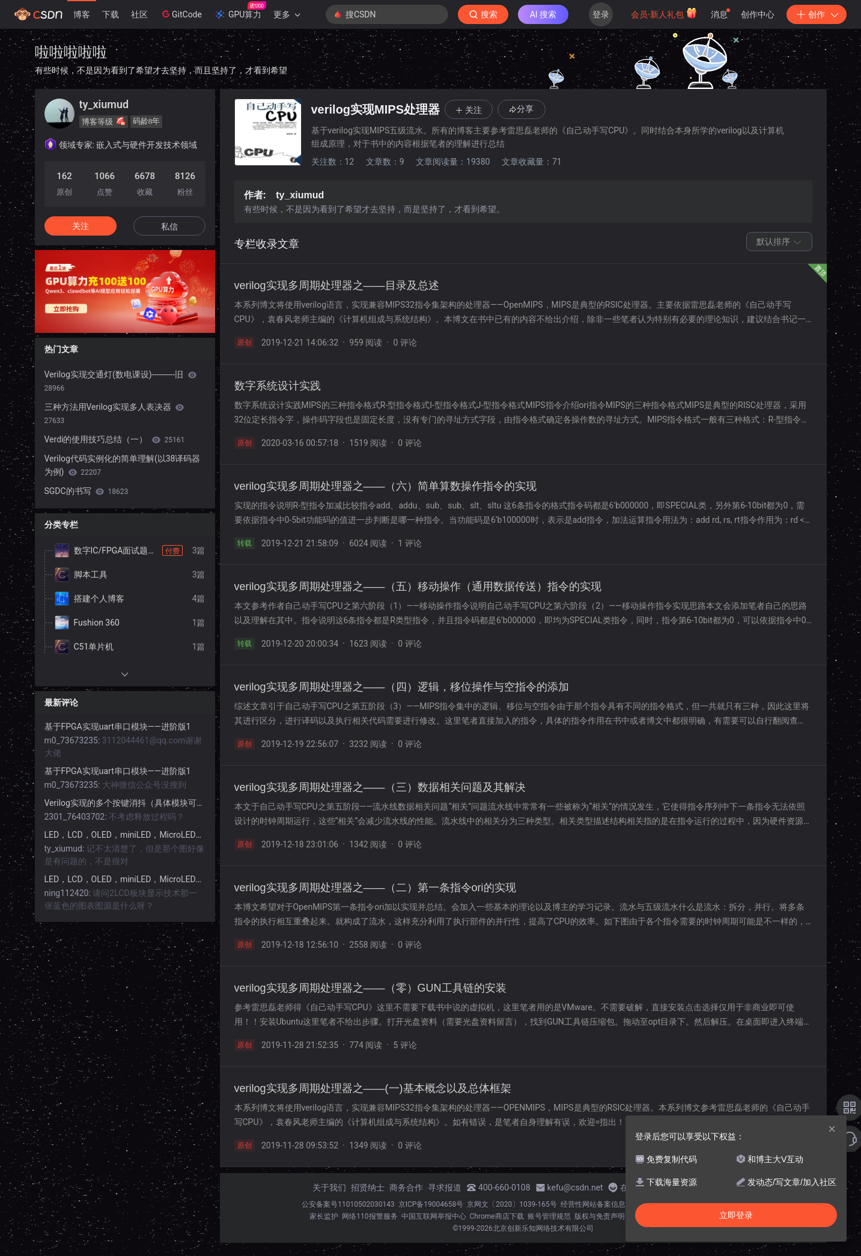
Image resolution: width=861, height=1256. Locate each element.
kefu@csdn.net (575, 1187)
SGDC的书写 (86, 491)
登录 (600, 14)
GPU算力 (240, 10)
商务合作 (406, 1187)
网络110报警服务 (369, 1216)
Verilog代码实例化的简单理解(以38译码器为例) (122, 465)
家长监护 (323, 1216)
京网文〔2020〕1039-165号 (512, 1204)
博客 (81, 14)
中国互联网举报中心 (433, 1216)
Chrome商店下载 (497, 1216)
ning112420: (68, 893)
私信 (169, 226)
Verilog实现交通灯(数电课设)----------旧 (120, 381)
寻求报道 (444, 1187)
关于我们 (329, 1187)
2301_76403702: (76, 817)
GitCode (181, 14)
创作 (816, 14)
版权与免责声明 (599, 1216)
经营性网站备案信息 (593, 1204)
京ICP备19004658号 (431, 1204)
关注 (80, 226)
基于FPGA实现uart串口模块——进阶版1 (117, 726)
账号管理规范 (549, 1216)
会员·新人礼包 (664, 13)
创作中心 (757, 14)
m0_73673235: (73, 740)
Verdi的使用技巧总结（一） (114, 439)
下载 (110, 14)
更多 (286, 14)
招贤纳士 (368, 1187)
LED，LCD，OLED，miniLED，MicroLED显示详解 (124, 835)
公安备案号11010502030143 (348, 1204)
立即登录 (736, 1215)
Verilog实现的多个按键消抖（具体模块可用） (124, 803)
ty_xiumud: (65, 848)
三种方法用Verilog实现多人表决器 (114, 413)
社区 (139, 14)
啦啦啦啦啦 (71, 52)
